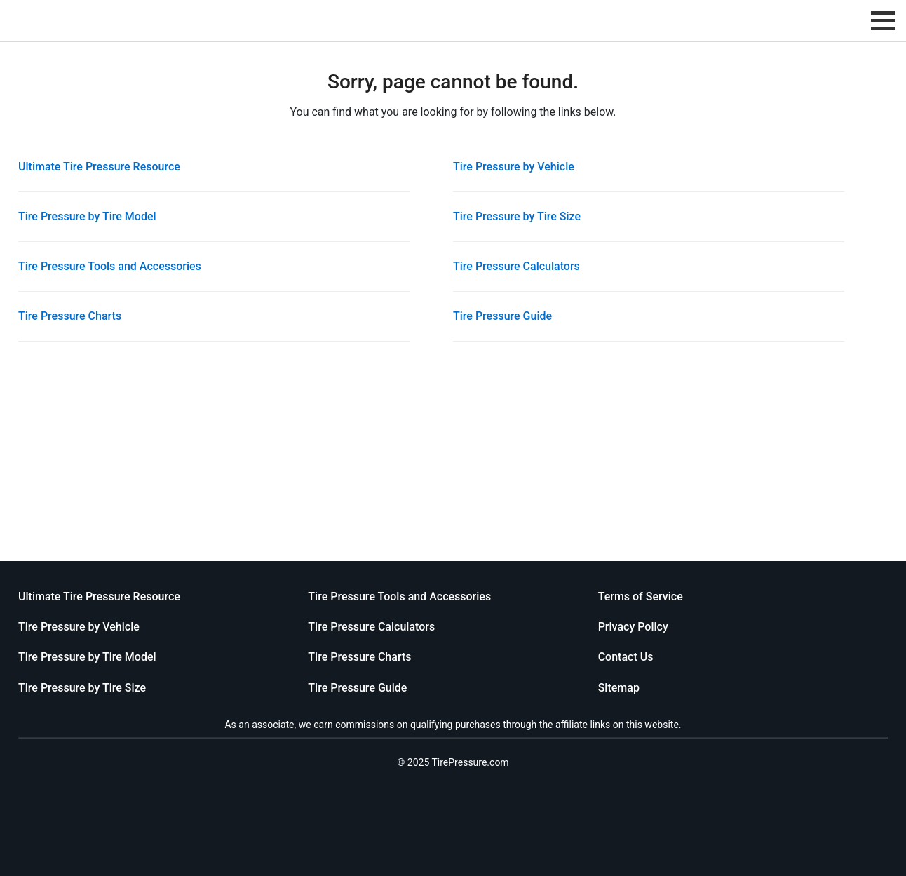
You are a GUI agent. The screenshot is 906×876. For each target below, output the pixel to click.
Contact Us (626, 656)
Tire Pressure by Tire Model (87, 216)
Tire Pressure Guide (502, 316)
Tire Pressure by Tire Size (517, 216)
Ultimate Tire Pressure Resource (99, 166)
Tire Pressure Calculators (516, 266)
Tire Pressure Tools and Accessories (109, 266)
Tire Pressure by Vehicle (513, 166)
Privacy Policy (633, 626)
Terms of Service (640, 596)
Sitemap (619, 687)
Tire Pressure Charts (69, 316)
